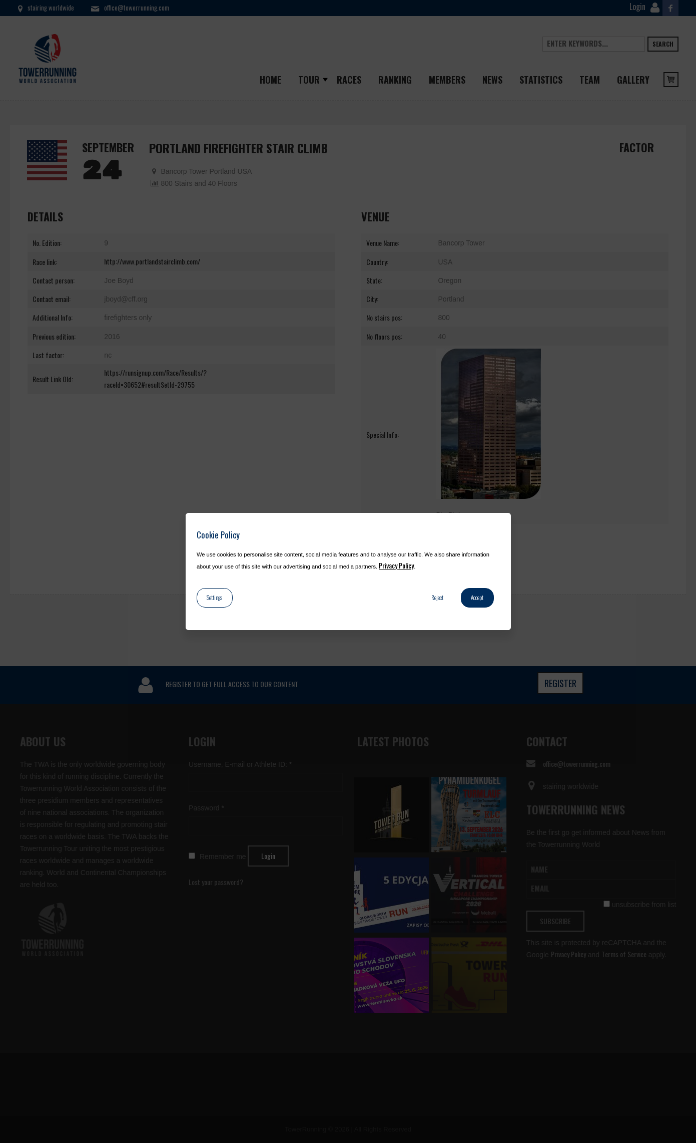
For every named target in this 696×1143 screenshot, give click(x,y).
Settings (214, 598)
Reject (437, 598)
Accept (477, 598)
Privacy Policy (396, 565)
